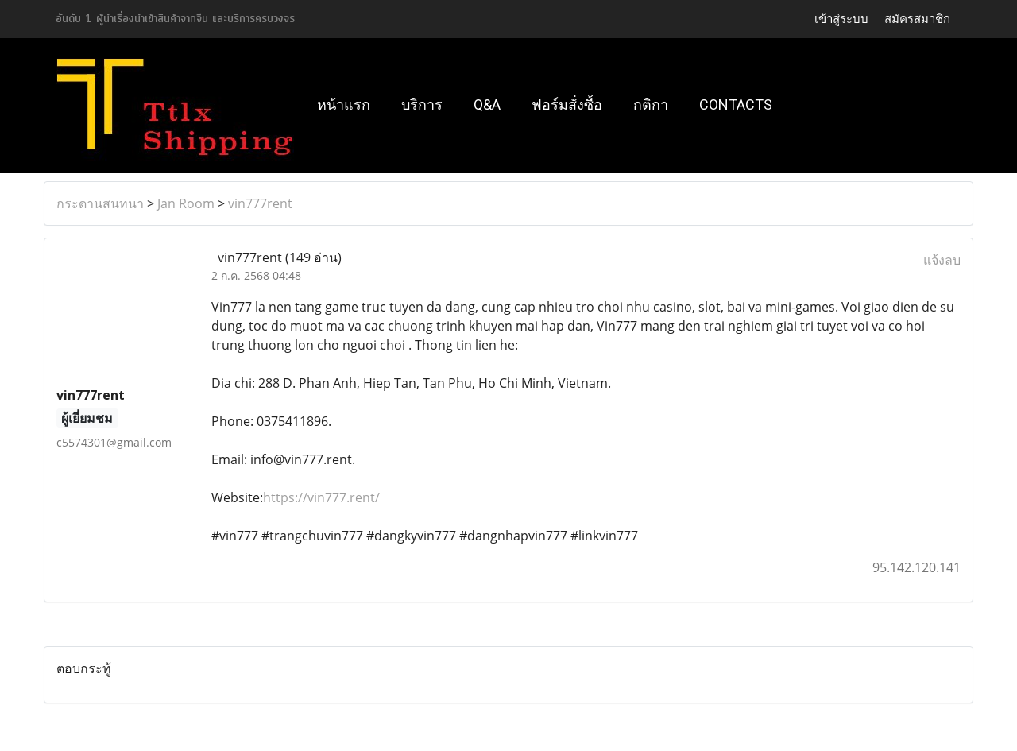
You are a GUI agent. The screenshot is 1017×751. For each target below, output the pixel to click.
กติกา (650, 104)
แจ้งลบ (942, 260)
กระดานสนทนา (100, 203)
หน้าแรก (343, 104)
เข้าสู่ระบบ (841, 18)
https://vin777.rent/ (321, 497)
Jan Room (186, 203)
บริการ (422, 104)
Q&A (487, 104)
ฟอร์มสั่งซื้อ (567, 104)
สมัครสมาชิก (917, 18)
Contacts (735, 104)
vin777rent (260, 203)
